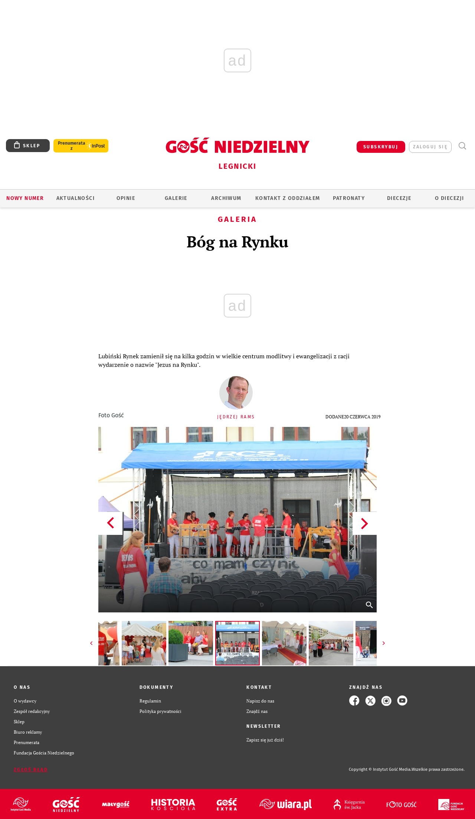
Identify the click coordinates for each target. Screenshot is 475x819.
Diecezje (399, 198)
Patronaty (349, 198)
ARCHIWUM (226, 198)
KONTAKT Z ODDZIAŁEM (287, 198)
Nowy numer (25, 198)
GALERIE (176, 198)
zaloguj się (430, 146)
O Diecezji (449, 198)
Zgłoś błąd (31, 769)
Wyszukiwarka (462, 146)
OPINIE (126, 198)
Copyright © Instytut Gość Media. (380, 769)
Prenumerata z (71, 146)
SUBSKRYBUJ (380, 146)
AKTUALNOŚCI (75, 198)
